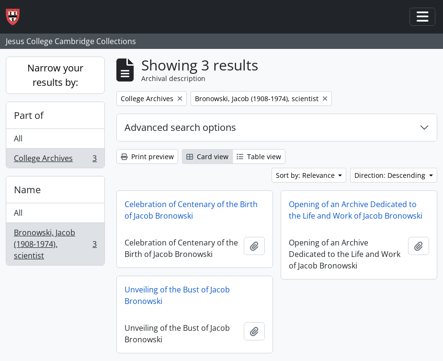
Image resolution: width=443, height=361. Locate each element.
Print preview (147, 156)
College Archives (55, 160)
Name (27, 189)
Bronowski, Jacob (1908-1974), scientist (55, 244)
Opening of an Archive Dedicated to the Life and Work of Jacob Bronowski (355, 210)
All (18, 138)
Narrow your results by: (55, 75)
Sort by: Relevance (306, 175)
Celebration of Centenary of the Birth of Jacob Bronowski (191, 210)
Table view (259, 156)
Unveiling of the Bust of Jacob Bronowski (177, 295)
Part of (29, 115)
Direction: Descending (390, 175)
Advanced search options (180, 127)
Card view (207, 156)
